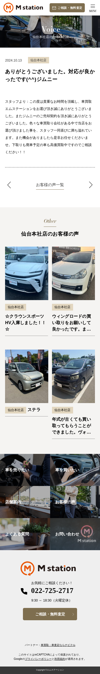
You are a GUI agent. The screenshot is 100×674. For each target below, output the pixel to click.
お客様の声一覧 (50, 184)
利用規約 (59, 658)
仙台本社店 (16, 307)
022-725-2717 (52, 591)
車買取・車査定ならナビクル (58, 645)
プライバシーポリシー (38, 658)
